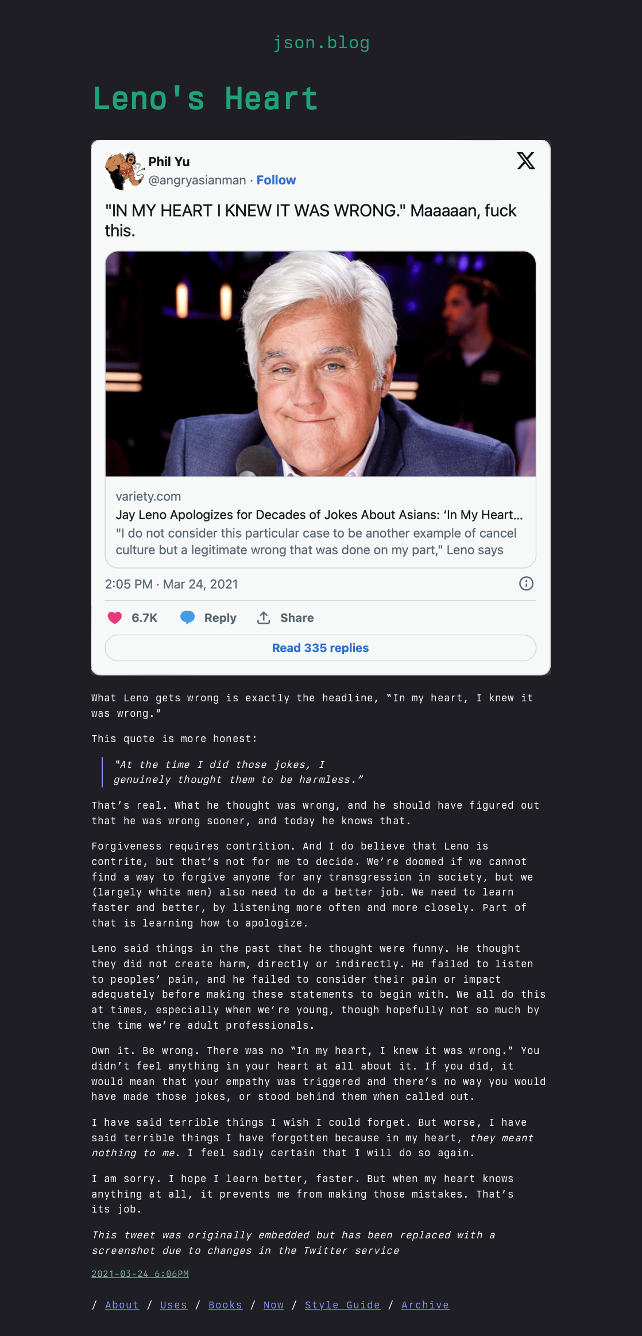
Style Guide (343, 1305)
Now (274, 1305)
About (122, 1305)
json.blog (321, 42)
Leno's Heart (205, 98)
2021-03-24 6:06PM (140, 1273)
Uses (174, 1305)
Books (225, 1305)
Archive (425, 1305)
